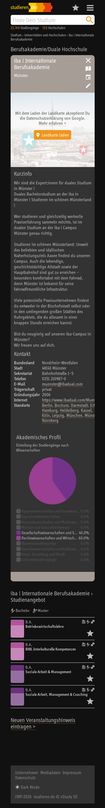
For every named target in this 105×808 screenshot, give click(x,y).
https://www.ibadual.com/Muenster (72, 399)
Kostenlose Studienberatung (88, 69)
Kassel (86, 410)
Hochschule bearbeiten (88, 86)
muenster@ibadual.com (62, 383)
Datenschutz (25, 777)
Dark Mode (29, 787)
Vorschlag (88, 77)
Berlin (47, 405)
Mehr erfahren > (52, 123)
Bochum (62, 405)
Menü (90, 7)
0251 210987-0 (54, 378)
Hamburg (50, 410)
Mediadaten (50, 772)
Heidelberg (69, 410)
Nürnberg (50, 420)
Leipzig (58, 415)
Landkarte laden (55, 134)
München (74, 415)
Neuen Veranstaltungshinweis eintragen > (43, 723)
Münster (91, 415)
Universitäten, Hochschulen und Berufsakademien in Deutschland (88, 60)
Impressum (72, 772)
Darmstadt (79, 405)
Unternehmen (26, 772)
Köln (46, 415)
